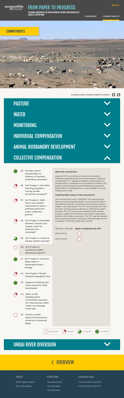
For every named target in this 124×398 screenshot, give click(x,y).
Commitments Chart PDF (90, 382)
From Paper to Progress (51, 8)
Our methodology (23, 386)
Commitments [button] (111, 16)
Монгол (115, 5)
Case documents (54, 382)
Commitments (53, 390)
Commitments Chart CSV (90, 386)
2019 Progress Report (25, 382)
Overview (62, 362)
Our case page (53, 386)
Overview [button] (90, 16)
